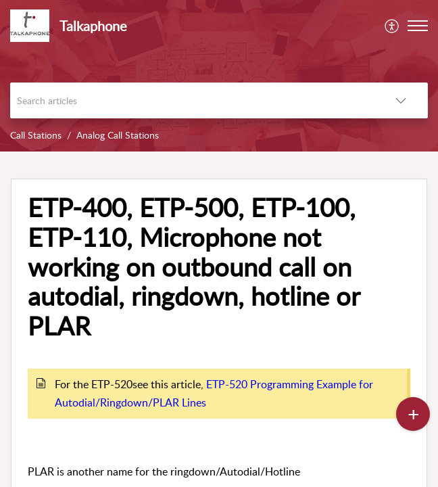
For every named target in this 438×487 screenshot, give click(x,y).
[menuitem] (392, 25)
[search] (192, 100)
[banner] (219, 76)
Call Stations (36, 135)
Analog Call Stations (117, 135)
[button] (392, 25)
